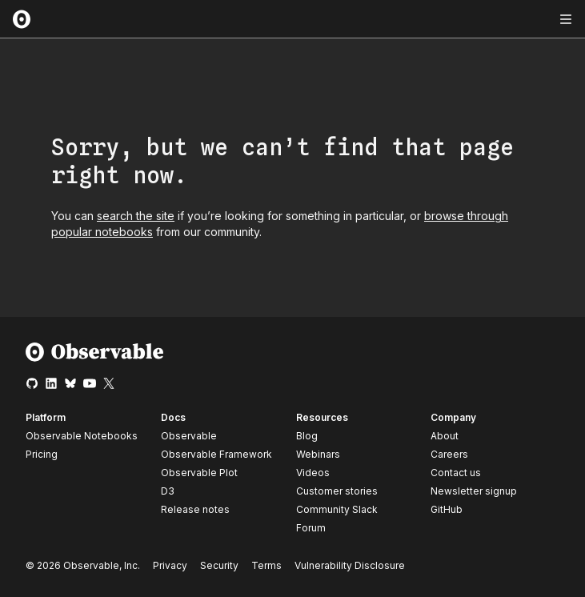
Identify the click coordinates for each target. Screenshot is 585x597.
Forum (311, 528)
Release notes (195, 509)
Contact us (456, 473)
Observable (189, 436)
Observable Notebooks (82, 436)
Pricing (42, 454)
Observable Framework (216, 454)
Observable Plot (199, 473)
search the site (135, 215)
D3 (167, 491)
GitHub (447, 509)
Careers (449, 454)
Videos (313, 473)
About (445, 436)
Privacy (170, 565)
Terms (266, 565)
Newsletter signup (474, 491)
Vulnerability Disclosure (350, 565)
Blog (307, 436)
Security (219, 565)
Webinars (318, 454)
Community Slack (337, 509)
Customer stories (337, 491)
